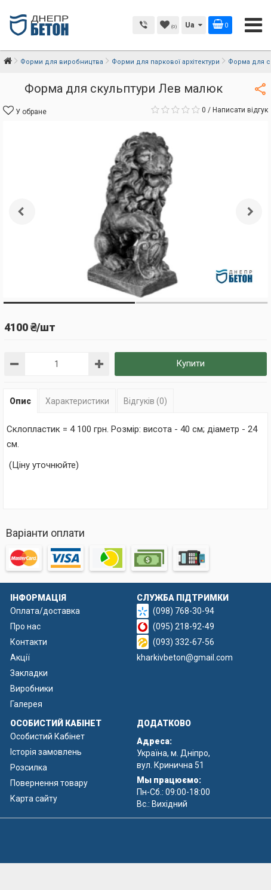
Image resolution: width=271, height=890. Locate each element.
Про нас (25, 626)
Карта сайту (33, 798)
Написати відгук (240, 110)
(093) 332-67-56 (183, 642)
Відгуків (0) (145, 401)
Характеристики (77, 401)
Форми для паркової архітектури (166, 62)
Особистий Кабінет (47, 736)
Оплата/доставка (45, 611)
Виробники (31, 688)
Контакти (28, 642)
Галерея (26, 704)
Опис (20, 401)
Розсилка (28, 767)
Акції (20, 657)
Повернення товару (49, 783)
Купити (190, 363)
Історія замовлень (46, 752)
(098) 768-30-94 (183, 611)
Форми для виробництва (61, 62)
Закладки (29, 673)
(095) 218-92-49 (183, 626)
